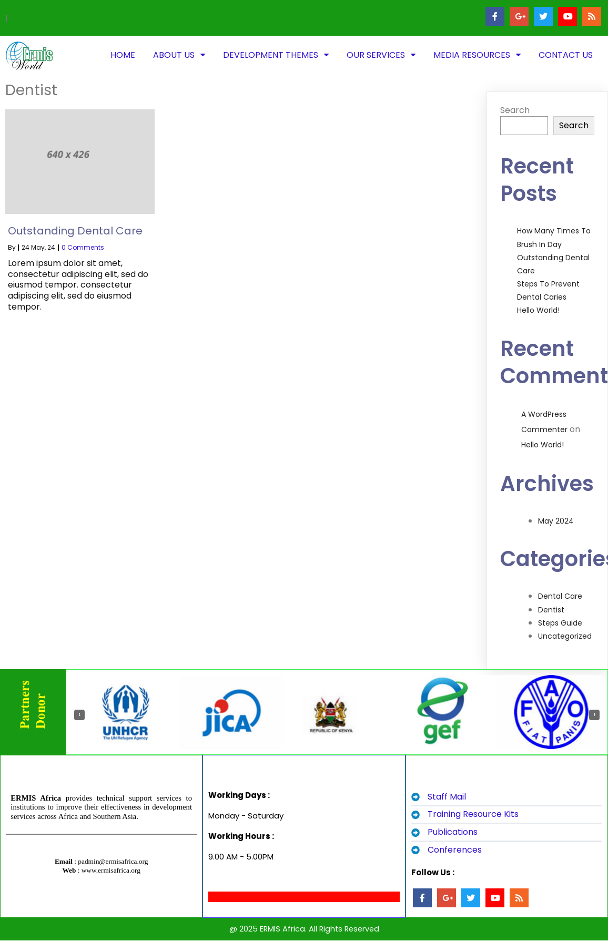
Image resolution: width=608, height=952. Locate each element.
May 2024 (556, 521)
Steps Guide (560, 623)
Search (515, 110)
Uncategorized (565, 636)
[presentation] (79, 715)
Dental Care (560, 596)
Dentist (551, 610)
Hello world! (538, 310)
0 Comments (83, 247)
